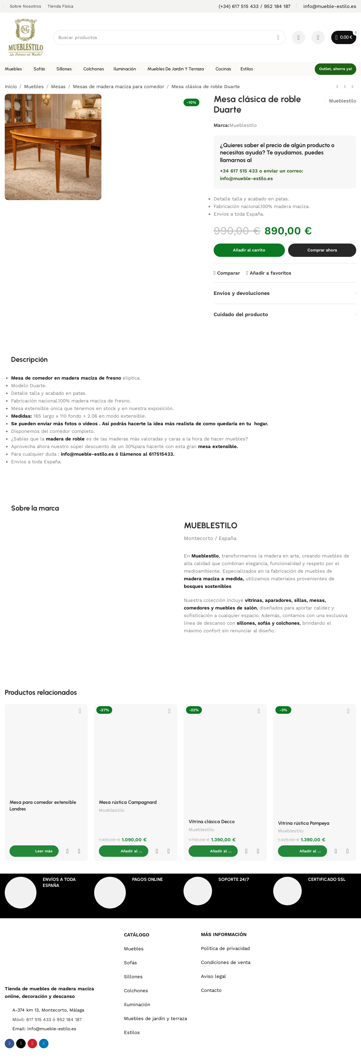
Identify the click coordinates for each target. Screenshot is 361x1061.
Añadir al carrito (249, 250)
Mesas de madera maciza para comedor (118, 86)
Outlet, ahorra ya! (335, 69)
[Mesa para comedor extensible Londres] (46, 749)
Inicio (11, 86)
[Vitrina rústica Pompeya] (314, 760)
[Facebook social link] (9, 1030)
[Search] (169, 37)
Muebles (34, 86)
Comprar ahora (322, 250)
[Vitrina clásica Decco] (225, 759)
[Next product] (352, 87)
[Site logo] (26, 37)
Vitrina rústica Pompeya (303, 823)
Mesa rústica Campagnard (128, 802)
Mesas (58, 86)
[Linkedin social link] (43, 1030)
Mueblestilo (342, 101)
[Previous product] (337, 87)
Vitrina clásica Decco (212, 821)
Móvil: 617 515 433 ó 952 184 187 (47, 1006)
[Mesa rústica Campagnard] (135, 749)
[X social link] (21, 1030)
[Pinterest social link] (32, 1030)
